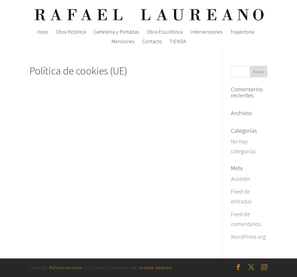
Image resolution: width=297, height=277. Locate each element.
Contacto (152, 42)
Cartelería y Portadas (116, 32)
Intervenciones (206, 32)
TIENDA (178, 42)
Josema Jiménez (155, 267)
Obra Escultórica (165, 32)
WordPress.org (248, 236)
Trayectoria (242, 32)
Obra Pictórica (71, 32)
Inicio (42, 32)
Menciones (123, 42)
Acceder (240, 178)
